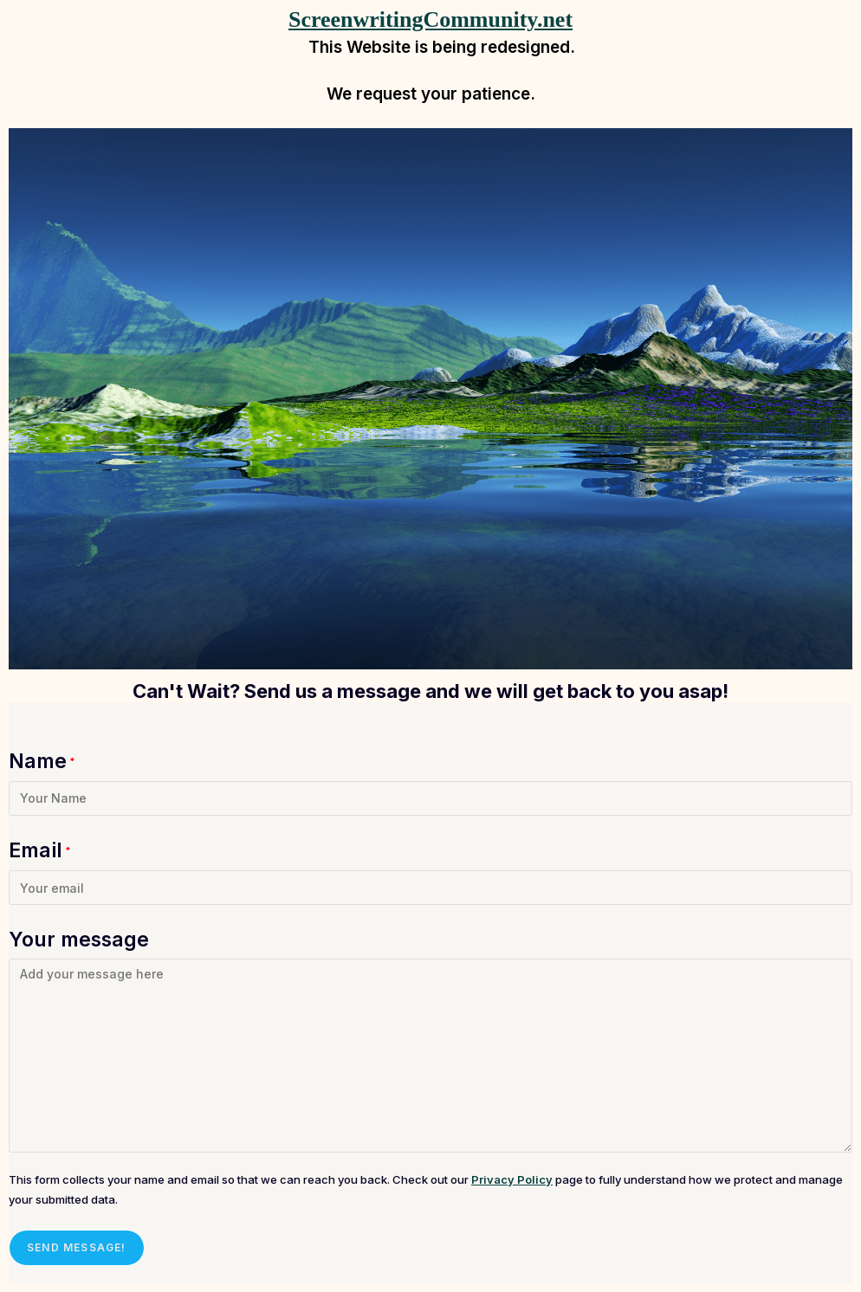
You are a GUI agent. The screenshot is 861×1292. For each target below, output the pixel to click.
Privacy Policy (512, 1179)
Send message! (76, 1247)
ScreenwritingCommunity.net (430, 19)
